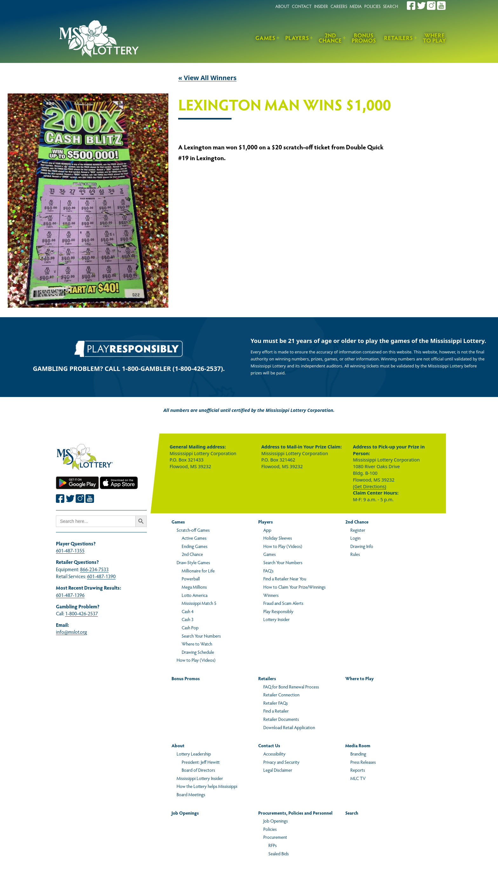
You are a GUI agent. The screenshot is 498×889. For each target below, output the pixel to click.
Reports (357, 770)
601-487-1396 (70, 595)
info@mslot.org (71, 631)
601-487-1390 (101, 576)
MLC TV (358, 778)
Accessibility (274, 753)
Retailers (398, 38)
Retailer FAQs (275, 703)
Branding (358, 753)
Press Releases (363, 762)
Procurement (275, 837)
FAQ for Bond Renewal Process (291, 686)
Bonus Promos (364, 37)
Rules (355, 554)
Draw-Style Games (193, 562)
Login (355, 538)
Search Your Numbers (201, 636)
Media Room (357, 745)
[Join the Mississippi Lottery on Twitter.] (421, 5)
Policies (270, 829)
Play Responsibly (278, 611)
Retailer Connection (281, 694)
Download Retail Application (289, 727)
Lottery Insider (276, 619)
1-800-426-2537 (81, 613)
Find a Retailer (276, 711)
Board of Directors (198, 770)
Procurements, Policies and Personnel (295, 813)
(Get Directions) (369, 486)
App (267, 530)
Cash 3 (187, 619)
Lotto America (194, 595)
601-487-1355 (70, 550)
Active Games (194, 538)
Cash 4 (187, 611)
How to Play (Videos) (196, 660)
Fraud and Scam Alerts (283, 603)
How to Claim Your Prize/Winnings (294, 587)
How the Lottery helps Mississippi (207, 786)
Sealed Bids (278, 853)
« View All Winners (207, 77)
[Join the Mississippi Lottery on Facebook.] (411, 5)
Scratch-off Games (193, 530)
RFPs (272, 845)
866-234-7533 (94, 569)
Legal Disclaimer (277, 770)
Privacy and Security (281, 762)
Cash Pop (190, 627)
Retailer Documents (281, 719)
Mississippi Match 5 (199, 603)
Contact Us (269, 745)
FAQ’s (268, 570)
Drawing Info (361, 546)
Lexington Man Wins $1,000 (284, 105)
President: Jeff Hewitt (200, 762)
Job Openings (185, 813)
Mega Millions (194, 587)
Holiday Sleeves (277, 538)
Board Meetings (191, 794)
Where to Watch (197, 643)
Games (265, 38)
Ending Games (194, 546)
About (178, 745)
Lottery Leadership (194, 753)
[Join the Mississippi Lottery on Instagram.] (431, 5)
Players (297, 38)
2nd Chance (330, 37)
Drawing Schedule (198, 652)
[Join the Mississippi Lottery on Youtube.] (441, 5)
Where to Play (434, 37)
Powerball (191, 578)
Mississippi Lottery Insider (200, 778)
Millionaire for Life (198, 570)
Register (357, 530)
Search (351, 813)
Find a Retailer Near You (284, 578)
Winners (271, 595)
